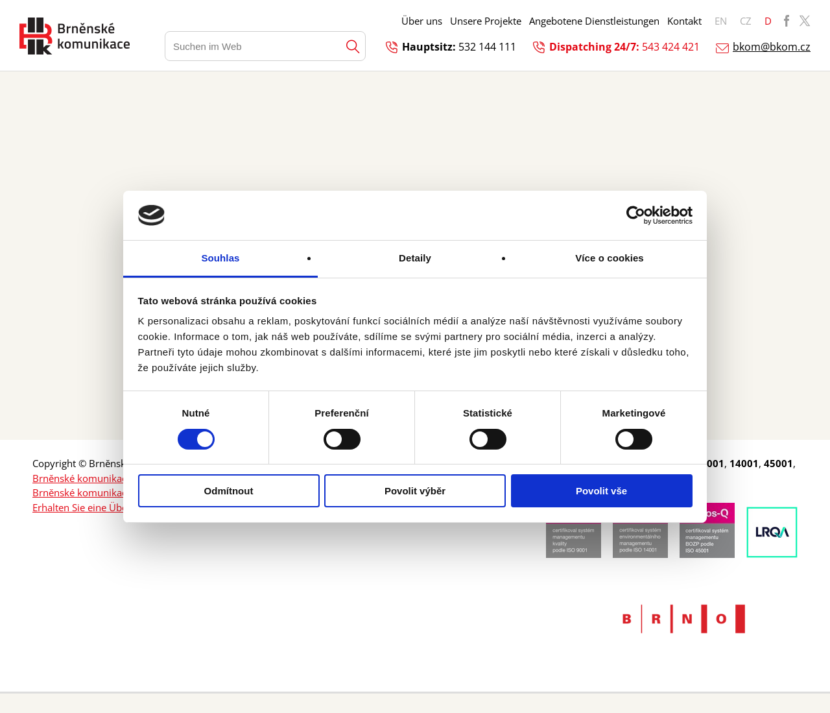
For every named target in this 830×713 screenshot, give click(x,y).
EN (721, 20)
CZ (746, 20)
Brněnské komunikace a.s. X (95, 492)
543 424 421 (671, 47)
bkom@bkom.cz (772, 47)
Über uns (421, 20)
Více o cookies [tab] (609, 257)
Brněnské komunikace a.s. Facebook (113, 478)
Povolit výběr (415, 490)
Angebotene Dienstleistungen (594, 20)
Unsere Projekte (485, 20)
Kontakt (684, 20)
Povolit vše (601, 490)
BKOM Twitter (805, 21)
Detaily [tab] (415, 257)
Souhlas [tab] (220, 257)
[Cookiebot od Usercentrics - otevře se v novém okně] (636, 215)
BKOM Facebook (786, 21)
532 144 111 (487, 47)
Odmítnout (229, 490)
